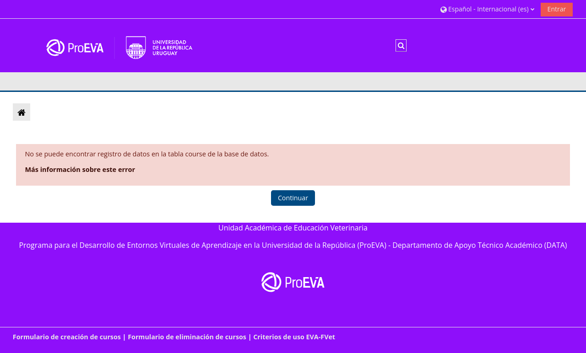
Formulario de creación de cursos (67, 336)
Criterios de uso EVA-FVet (294, 336)
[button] (487, 9)
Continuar (293, 197)
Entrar (557, 9)
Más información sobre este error (80, 169)
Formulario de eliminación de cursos (187, 336)
